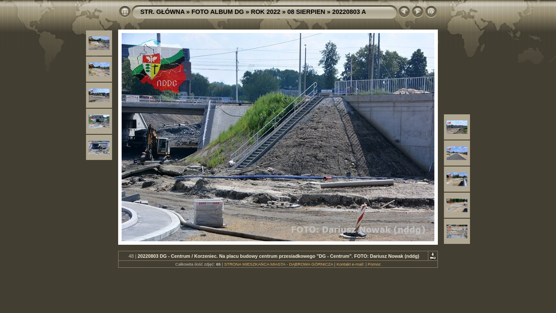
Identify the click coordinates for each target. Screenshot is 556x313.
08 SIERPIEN (306, 11)
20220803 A (349, 11)
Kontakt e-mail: (350, 264)
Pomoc (374, 264)
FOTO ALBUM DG (218, 11)
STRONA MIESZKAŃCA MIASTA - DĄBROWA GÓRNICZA (278, 264)
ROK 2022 (266, 11)
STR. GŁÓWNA (162, 11)
